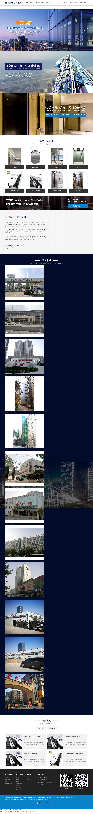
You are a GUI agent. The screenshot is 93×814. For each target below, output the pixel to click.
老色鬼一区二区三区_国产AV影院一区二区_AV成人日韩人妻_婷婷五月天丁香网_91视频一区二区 (18, 811)
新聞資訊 (65, 2)
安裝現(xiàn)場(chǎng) (9, 783)
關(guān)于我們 (39, 2)
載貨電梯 (17, 785)
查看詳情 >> (18, 789)
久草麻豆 (34, 813)
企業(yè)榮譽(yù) (8, 779)
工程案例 (58, 2)
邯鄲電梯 (35, 799)
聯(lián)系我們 (83, 2)
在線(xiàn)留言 (73, 2)
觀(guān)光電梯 (19, 783)
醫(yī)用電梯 (18, 787)
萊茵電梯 (17, 779)
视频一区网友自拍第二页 (19, 813)
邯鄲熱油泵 (46, 799)
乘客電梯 (17, 781)
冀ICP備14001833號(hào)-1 (23, 799)
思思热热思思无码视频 (29, 813)
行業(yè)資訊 (29, 779)
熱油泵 (42, 799)
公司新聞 (28, 777)
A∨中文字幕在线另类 (11, 813)
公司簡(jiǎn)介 (7, 777)
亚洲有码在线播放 (3, 813)
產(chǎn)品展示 (49, 2)
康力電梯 (17, 777)
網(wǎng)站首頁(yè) (28, 2)
